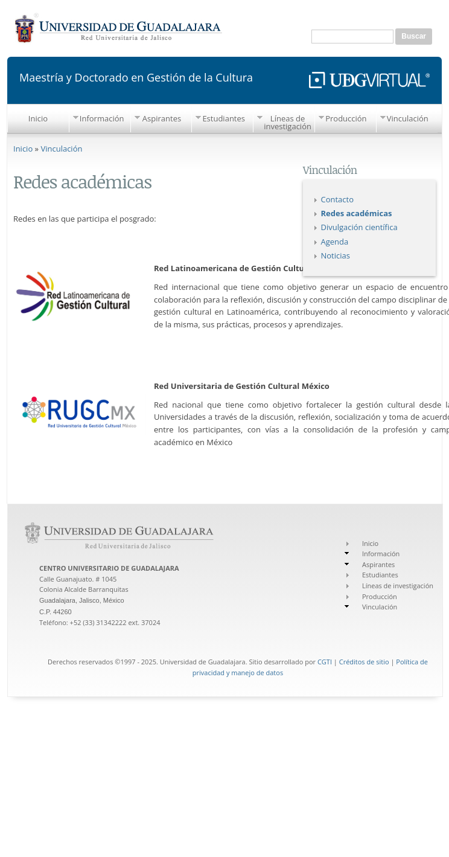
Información (102, 118)
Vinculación (407, 118)
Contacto (337, 199)
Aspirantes (161, 118)
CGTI (324, 661)
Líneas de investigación (287, 122)
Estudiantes (223, 118)
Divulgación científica (359, 227)
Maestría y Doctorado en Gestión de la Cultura (136, 76)
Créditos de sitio (364, 661)
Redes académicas (356, 213)
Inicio (38, 118)
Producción (345, 118)
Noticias (335, 255)
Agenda (335, 241)
